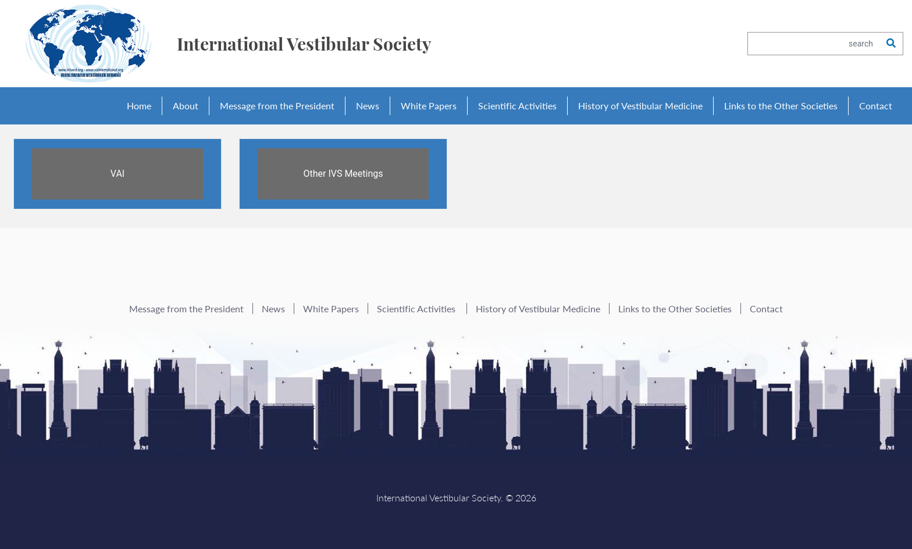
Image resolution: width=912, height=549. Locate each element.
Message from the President (277, 105)
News (367, 105)
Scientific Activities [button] (517, 105)
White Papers (429, 105)
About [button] (185, 105)
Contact (875, 105)
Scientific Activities (417, 308)
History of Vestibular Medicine (640, 105)
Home (139, 105)
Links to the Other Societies (781, 105)
